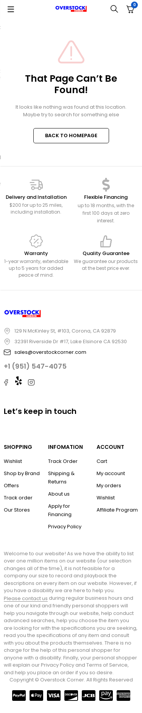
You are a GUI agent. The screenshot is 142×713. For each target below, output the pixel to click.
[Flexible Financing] (106, 185)
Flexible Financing (106, 197)
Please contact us (26, 598)
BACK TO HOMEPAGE (71, 135)
